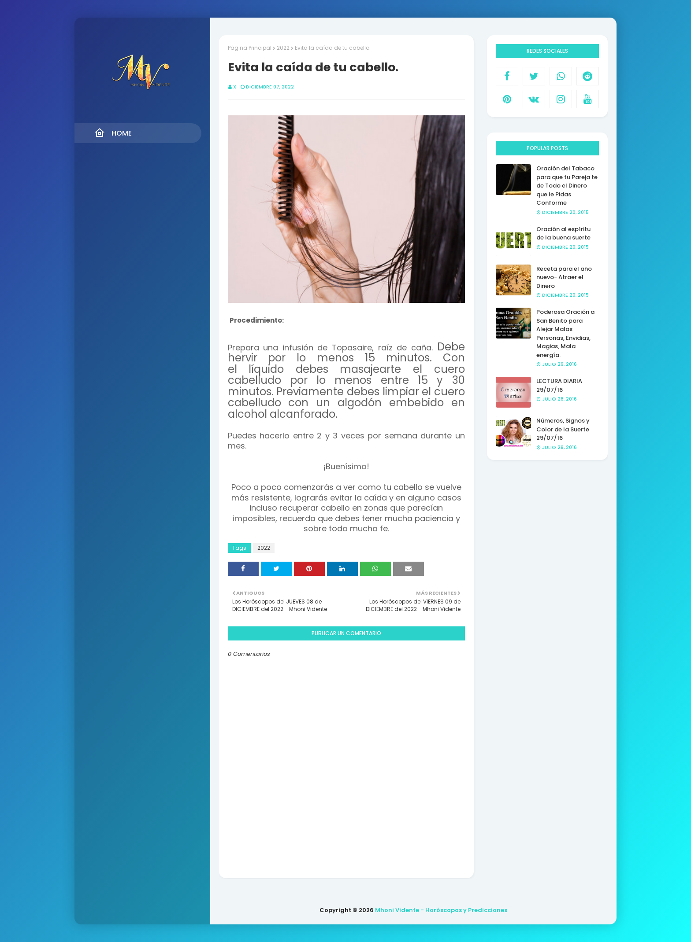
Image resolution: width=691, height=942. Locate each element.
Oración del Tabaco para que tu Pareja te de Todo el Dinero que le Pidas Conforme (567, 185)
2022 (283, 48)
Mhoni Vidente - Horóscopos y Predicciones (441, 910)
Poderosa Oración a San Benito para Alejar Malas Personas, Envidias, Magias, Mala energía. (565, 333)
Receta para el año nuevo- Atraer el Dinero (564, 277)
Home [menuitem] (113, 133)
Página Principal (249, 48)
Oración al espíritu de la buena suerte (563, 233)
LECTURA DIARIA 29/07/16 (559, 385)
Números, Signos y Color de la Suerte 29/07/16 (563, 429)
